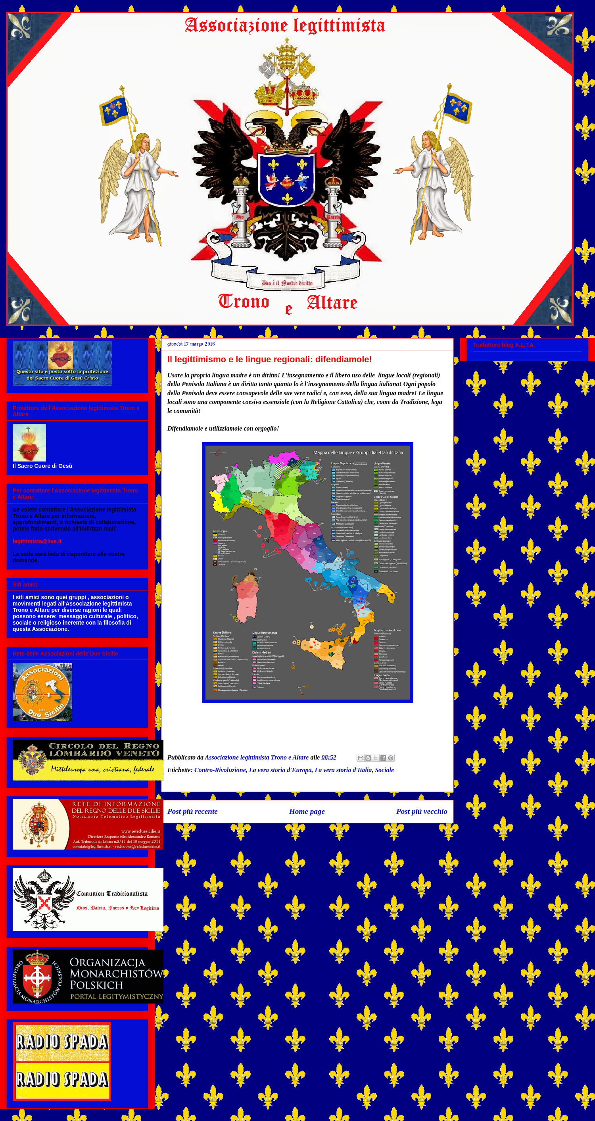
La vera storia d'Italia (343, 770)
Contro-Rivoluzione (220, 770)
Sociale (384, 770)
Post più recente (192, 811)
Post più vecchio (421, 811)
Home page (307, 811)
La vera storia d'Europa (280, 770)
